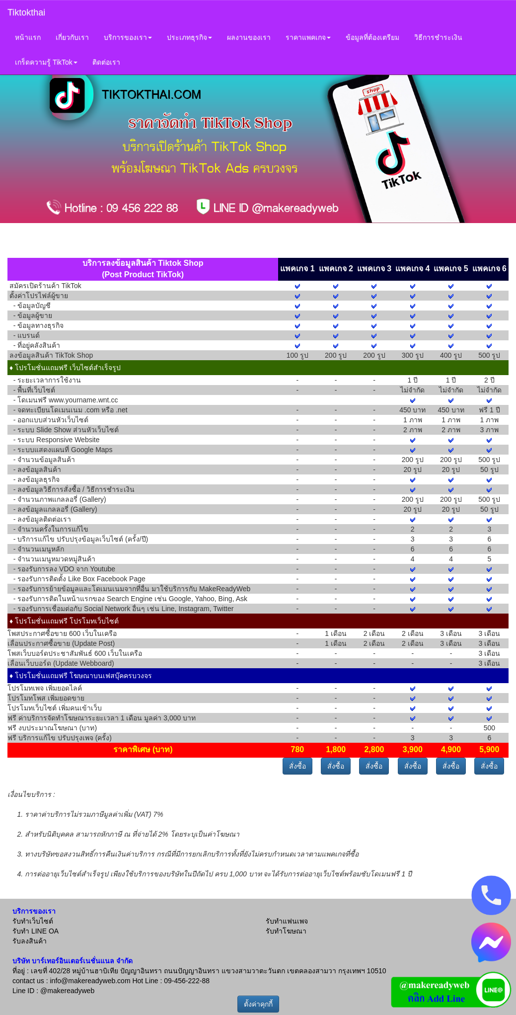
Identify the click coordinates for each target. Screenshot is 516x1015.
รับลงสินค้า (29, 941)
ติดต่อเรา (106, 62)
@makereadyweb (67, 991)
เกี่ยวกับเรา (72, 37)
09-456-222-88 (187, 981)
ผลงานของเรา (249, 37)
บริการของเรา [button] (128, 37)
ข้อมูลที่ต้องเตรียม (372, 37)
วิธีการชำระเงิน (438, 37)
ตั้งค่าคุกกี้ (258, 1004)
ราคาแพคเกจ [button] (308, 37)
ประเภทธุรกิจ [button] (189, 37)
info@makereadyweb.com (90, 981)
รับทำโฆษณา (286, 931)
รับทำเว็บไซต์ (32, 921)
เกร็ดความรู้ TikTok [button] (46, 62)
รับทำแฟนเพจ (287, 921)
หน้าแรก (28, 37)
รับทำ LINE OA (35, 931)
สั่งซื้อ (297, 766)
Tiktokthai (26, 12)
